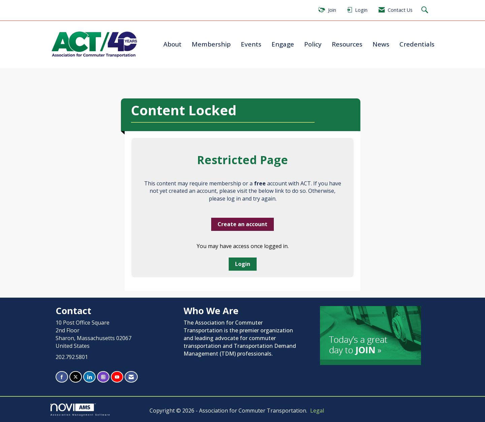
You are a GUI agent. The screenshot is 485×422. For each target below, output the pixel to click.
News (381, 44)
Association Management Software (80, 409)
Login (242, 264)
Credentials (416, 44)
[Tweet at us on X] (75, 377)
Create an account (242, 224)
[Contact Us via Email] (131, 377)
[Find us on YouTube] (117, 377)
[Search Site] (425, 10)
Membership (211, 44)
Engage (282, 44)
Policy (313, 44)
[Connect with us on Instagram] (103, 377)
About (172, 44)
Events (251, 44)
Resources (347, 44)
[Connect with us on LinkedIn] (89, 377)
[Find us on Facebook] (62, 377)
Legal (317, 410)
